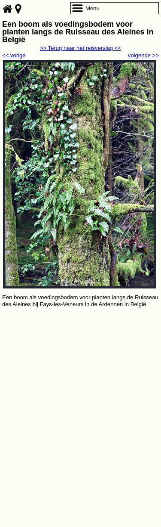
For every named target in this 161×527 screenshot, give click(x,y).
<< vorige (14, 55)
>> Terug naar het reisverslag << (80, 48)
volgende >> (143, 55)
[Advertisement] (80, 394)
